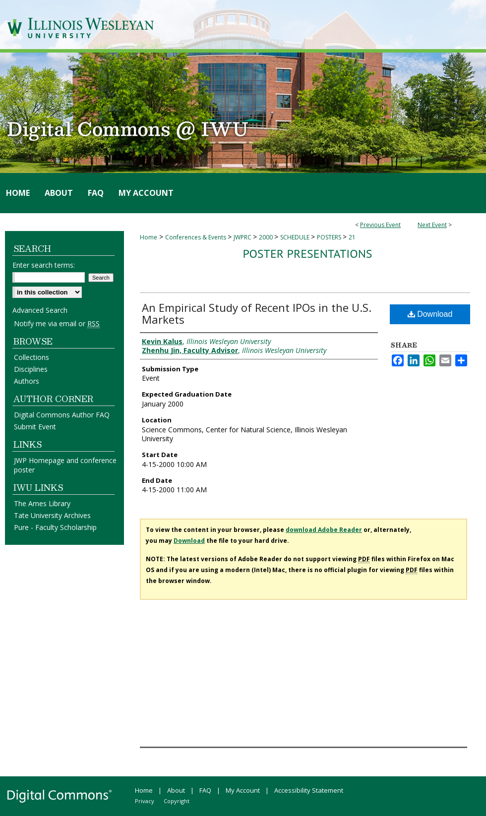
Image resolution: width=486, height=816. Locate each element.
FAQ (205, 790)
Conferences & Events (196, 237)
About (176, 790)
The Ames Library (42, 503)
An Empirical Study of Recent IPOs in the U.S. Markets (256, 313)
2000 (266, 237)
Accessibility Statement (308, 790)
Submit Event (35, 426)
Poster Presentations (307, 253)
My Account (243, 790)
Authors (26, 381)
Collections (31, 357)
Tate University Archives (52, 515)
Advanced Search (39, 310)
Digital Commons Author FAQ (62, 414)
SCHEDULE (295, 237)
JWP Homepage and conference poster (65, 465)
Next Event (432, 225)
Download (430, 314)
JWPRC (243, 237)
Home (148, 237)
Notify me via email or (57, 323)
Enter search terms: (43, 265)
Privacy (144, 801)
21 (352, 237)
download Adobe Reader (324, 529)
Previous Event (380, 225)
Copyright (176, 801)
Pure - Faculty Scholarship (55, 527)
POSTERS (330, 237)
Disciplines (31, 369)
